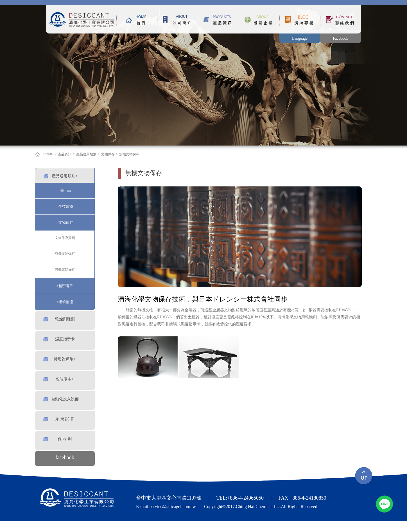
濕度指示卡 (65, 339)
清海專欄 (299, 19)
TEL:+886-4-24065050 (240, 498)
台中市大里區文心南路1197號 (169, 498)
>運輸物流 (64, 302)
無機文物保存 (129, 154)
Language (299, 38)
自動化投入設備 (65, 399)
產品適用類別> (65, 176)
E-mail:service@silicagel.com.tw (166, 506)
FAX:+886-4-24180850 (302, 498)
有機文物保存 (65, 254)
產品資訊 (218, 19)
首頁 (136, 19)
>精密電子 (64, 286)
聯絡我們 (340, 19)
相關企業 (259, 19)
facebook (65, 457)
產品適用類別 (86, 154)
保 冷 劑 (65, 439)
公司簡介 (177, 19)
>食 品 (65, 190)
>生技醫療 (64, 206)
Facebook (340, 38)
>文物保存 (64, 222)
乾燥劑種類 (65, 319)
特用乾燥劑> (65, 359)
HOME (48, 154)
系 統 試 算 (64, 419)
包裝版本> (65, 379)
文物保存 (108, 154)
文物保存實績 (65, 238)
